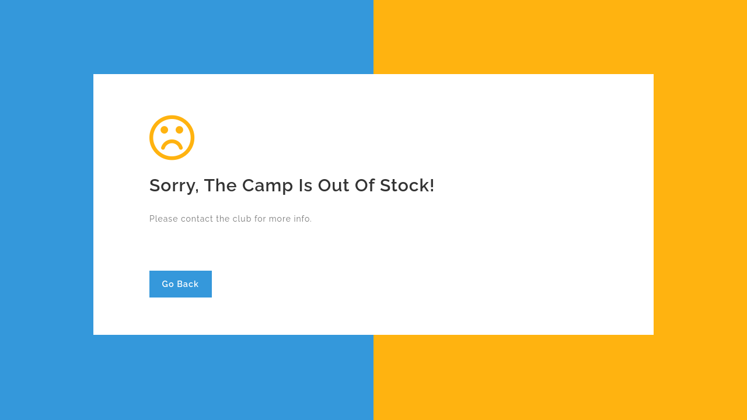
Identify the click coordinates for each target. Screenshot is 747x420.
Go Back (180, 284)
